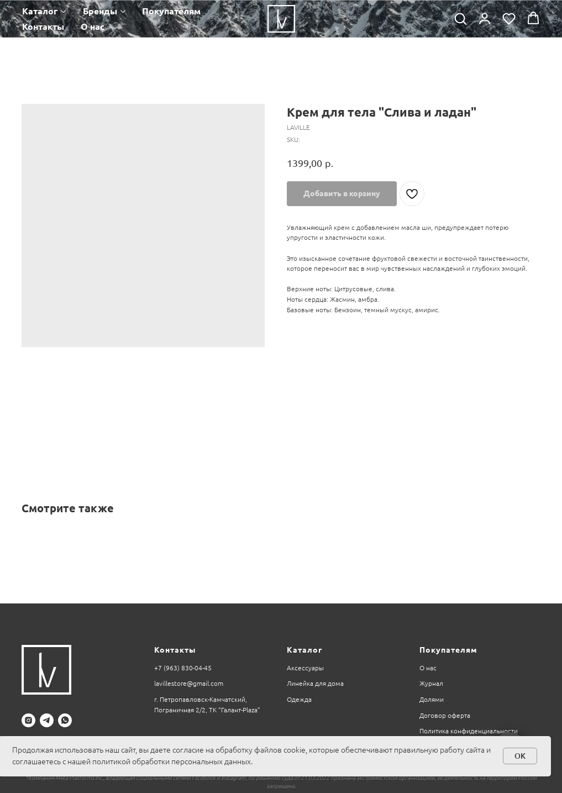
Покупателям (171, 11)
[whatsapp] (65, 720)
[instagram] (28, 720)
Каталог (39, 11)
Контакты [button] (43, 26)
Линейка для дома (315, 683)
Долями (431, 699)
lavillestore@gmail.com (188, 683)
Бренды (100, 11)
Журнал (431, 683)
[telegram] (47, 720)
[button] (460, 18)
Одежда (299, 699)
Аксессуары (305, 667)
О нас (92, 26)
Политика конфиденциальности (468, 730)
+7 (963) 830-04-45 (183, 667)
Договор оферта (444, 715)
